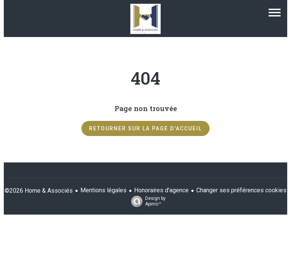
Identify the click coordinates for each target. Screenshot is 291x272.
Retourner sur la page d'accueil (145, 128)
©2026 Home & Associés (39, 190)
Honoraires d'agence (161, 190)
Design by (146, 201)
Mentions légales (103, 190)
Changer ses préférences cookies (241, 190)
